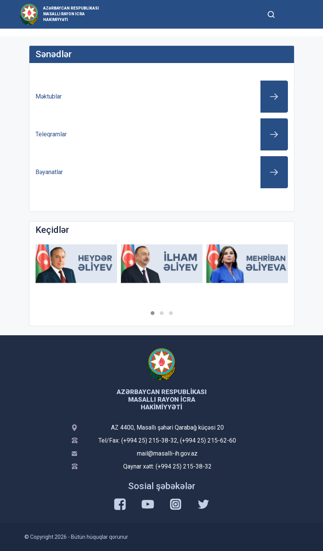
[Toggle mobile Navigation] (290, 14)
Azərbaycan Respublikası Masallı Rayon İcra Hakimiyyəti (71, 14)
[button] (152, 313)
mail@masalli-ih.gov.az (167, 453)
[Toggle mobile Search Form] (271, 13)
